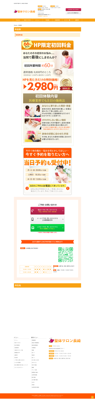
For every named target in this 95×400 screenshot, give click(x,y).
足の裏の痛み (35, 381)
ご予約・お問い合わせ (19, 361)
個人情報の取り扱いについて (21, 366)
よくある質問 (17, 363)
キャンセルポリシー (18, 368)
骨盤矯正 (34, 341)
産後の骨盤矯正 (35, 344)
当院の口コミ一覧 (18, 351)
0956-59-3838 (73, 9)
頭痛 (33, 351)
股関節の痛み (35, 373)
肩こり (33, 358)
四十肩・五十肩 (35, 361)
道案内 (16, 356)
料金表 (16, 358)
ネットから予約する (73, 12)
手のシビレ (34, 363)
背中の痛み (34, 366)
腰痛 (33, 368)
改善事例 (16, 349)
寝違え (33, 356)
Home (15, 25)
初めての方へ (17, 344)
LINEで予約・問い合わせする (47, 229)
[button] (92, 397)
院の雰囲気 (17, 346)
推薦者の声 (17, 354)
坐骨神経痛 (34, 376)
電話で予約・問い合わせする (47, 211)
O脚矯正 (34, 349)
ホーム (15, 341)
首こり (33, 354)
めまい (33, 383)
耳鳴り (33, 386)
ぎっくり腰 (34, 371)
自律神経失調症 (35, 388)
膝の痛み (34, 378)
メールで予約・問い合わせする (47, 220)
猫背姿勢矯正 (35, 346)
